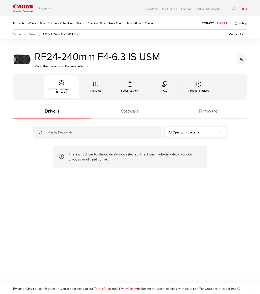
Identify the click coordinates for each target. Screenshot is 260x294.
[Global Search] (233, 8)
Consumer (152, 8)
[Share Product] (241, 59)
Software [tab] (130, 110)
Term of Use (102, 289)
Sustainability (96, 23)
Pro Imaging (170, 8)
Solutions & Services (60, 23)
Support (222, 22)
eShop (240, 23)
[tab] (61, 86)
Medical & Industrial (207, 8)
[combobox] (195, 132)
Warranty (208, 22)
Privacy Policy (127, 289)
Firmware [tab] (208, 110)
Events (80, 23)
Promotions (134, 23)
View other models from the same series (62, 66)
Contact (150, 23)
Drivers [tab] (52, 110)
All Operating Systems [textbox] (184, 132)
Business (186, 8)
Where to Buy (36, 23)
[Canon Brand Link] (23, 8)
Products (18, 23)
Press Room (115, 23)
